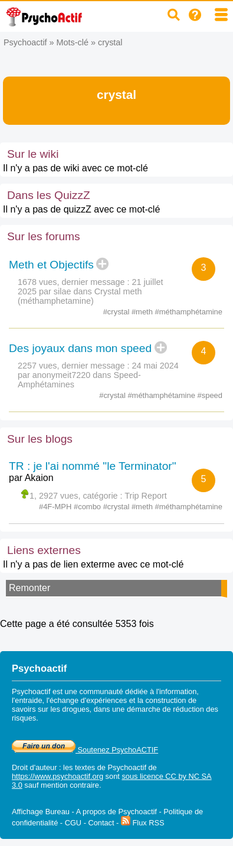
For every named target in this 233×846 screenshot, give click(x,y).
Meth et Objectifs (51, 264)
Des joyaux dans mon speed (80, 348)
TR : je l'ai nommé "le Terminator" (92, 466)
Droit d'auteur (34, 767)
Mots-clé (72, 42)
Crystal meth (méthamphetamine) (80, 296)
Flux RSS (143, 822)
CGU (73, 822)
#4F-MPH (56, 506)
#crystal (117, 311)
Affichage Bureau (41, 811)
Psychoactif (25, 42)
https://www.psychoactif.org (57, 776)
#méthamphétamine (189, 311)
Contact (101, 822)
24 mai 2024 (155, 365)
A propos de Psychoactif (116, 811)
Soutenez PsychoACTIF (85, 749)
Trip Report (145, 495)
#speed (210, 395)
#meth (143, 311)
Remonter (29, 588)
